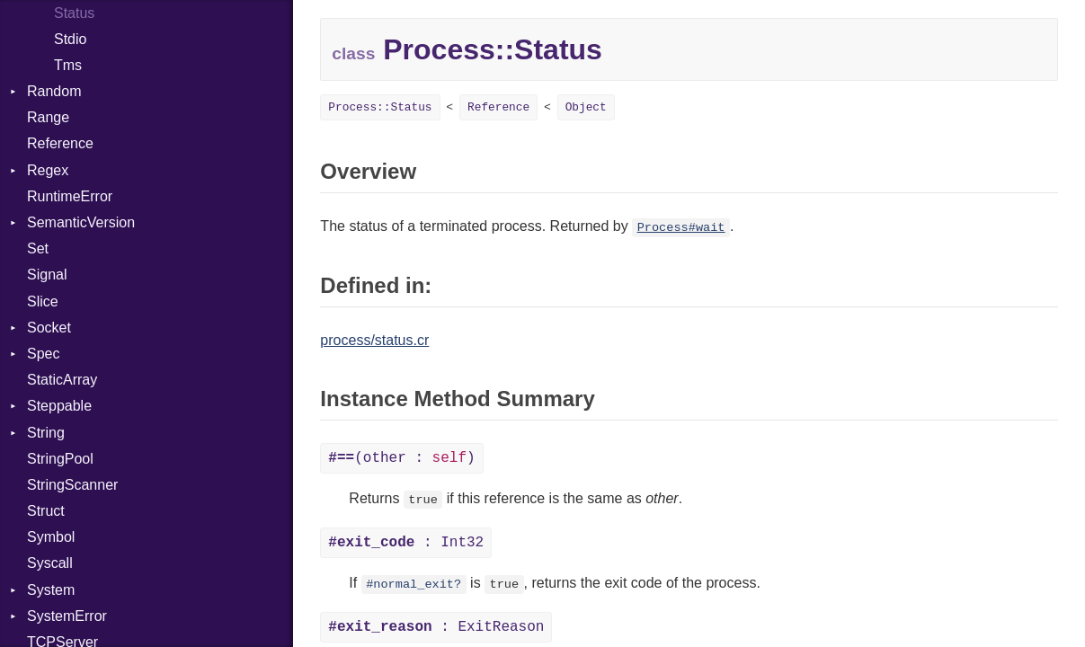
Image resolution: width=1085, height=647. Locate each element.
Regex (47, 170)
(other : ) (401, 458)
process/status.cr (374, 340)
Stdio (70, 39)
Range (48, 117)
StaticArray (62, 379)
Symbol (51, 537)
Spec (43, 353)
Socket (49, 327)
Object (586, 107)
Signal (47, 274)
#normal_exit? (413, 584)
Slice (42, 301)
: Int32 (406, 543)
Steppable (59, 405)
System (51, 590)
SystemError (67, 616)
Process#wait (681, 228)
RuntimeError (69, 196)
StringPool (60, 458)
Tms (68, 65)
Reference (60, 143)
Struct (46, 510)
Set (38, 248)
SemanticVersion (81, 222)
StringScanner (72, 484)
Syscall (50, 563)
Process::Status (379, 107)
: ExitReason (436, 627)
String (46, 432)
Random (54, 91)
